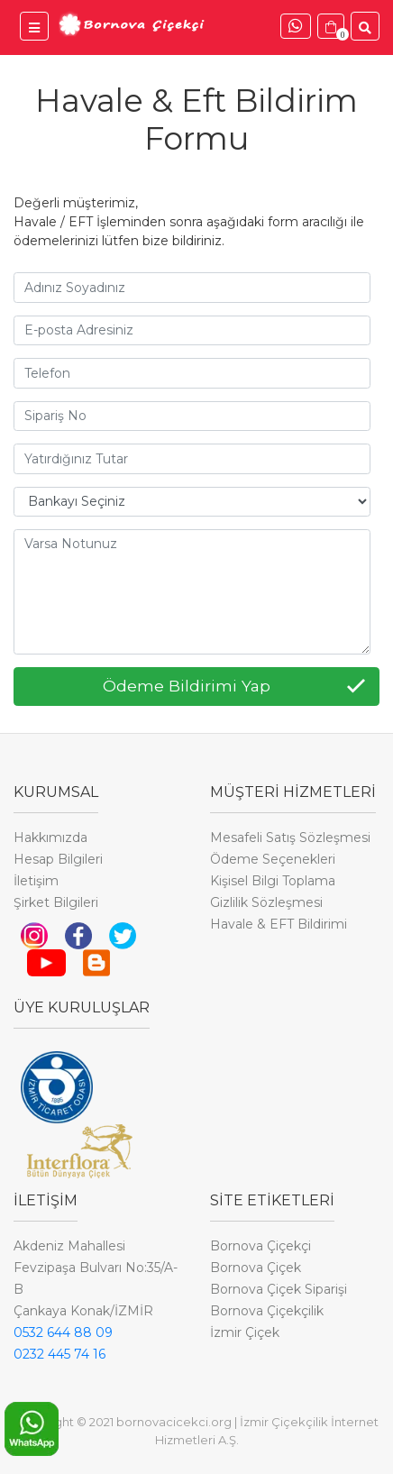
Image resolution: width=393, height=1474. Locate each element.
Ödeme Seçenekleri (272, 859)
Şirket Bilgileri (56, 902)
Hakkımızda (50, 837)
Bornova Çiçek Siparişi (278, 1289)
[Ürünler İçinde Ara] (365, 26)
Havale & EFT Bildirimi (278, 924)
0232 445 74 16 (59, 1354)
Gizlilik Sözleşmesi (266, 902)
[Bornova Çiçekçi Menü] (34, 26)
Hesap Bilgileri (58, 859)
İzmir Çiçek (244, 1332)
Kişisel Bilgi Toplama (272, 881)
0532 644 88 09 (63, 1332)
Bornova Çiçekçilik (267, 1311)
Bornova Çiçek (255, 1267)
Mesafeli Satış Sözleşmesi (290, 837)
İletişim (36, 881)
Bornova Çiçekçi (260, 1246)
